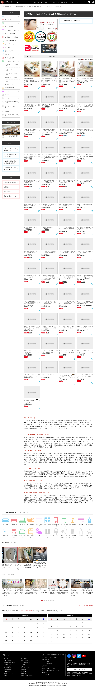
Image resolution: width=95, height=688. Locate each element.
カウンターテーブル (10, 40)
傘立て (7, 111)
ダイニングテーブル (10, 30)
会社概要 (44, 665)
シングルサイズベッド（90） (10, 69)
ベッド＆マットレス (10, 61)
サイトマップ (45, 674)
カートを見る (92, 2)
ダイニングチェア (10, 33)
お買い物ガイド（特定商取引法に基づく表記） (53, 654)
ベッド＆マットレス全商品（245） (11, 65)
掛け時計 (7, 54)
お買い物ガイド (45, 2)
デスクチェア (9, 51)
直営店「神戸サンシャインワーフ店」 (51, 670)
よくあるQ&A (45, 661)
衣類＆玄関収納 (9, 87)
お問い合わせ (55, 2)
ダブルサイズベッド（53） (11, 77)
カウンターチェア (10, 44)
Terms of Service (60, 685)
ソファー (7, 16)
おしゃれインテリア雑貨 (11, 115)
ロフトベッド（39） (10, 81)
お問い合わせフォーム (79, 669)
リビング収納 (9, 26)
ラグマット (8, 91)
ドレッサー (8, 98)
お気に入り (89, 2)
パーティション (9, 94)
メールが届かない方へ (47, 663)
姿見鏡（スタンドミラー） (11, 107)
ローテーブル (9, 19)
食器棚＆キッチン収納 (11, 37)
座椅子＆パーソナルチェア (11, 102)
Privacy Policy (52, 685)
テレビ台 (7, 23)
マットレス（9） (9, 84)
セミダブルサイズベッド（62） (11, 74)
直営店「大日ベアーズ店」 (48, 668)
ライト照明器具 (9, 58)
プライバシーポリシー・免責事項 (50, 657)
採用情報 (44, 672)
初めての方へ (45, 659)
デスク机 (7, 47)
